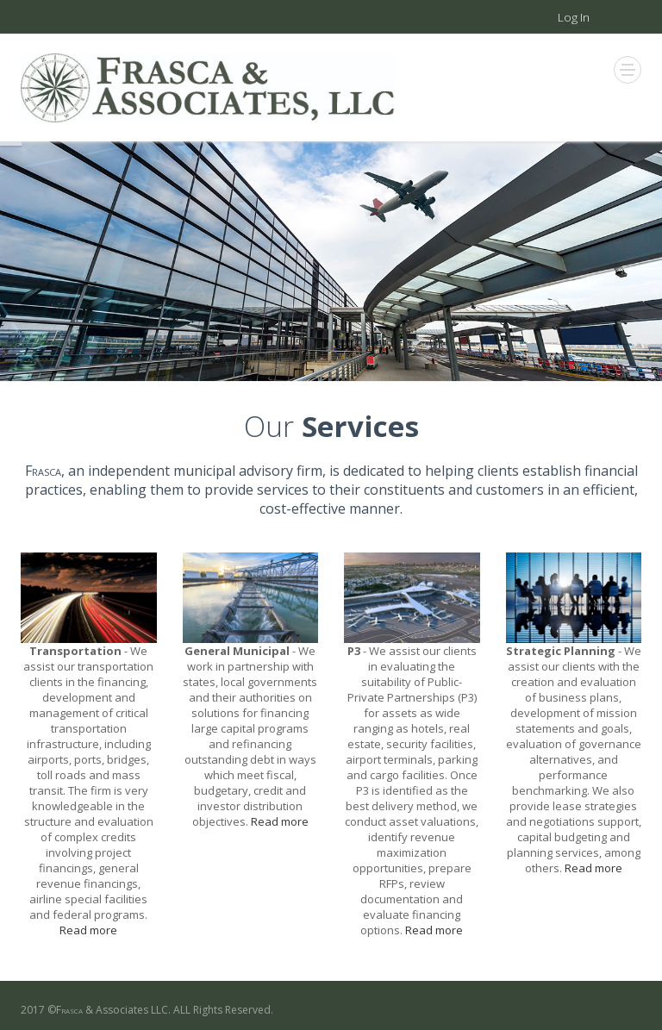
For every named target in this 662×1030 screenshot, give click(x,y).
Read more (88, 930)
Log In (574, 17)
